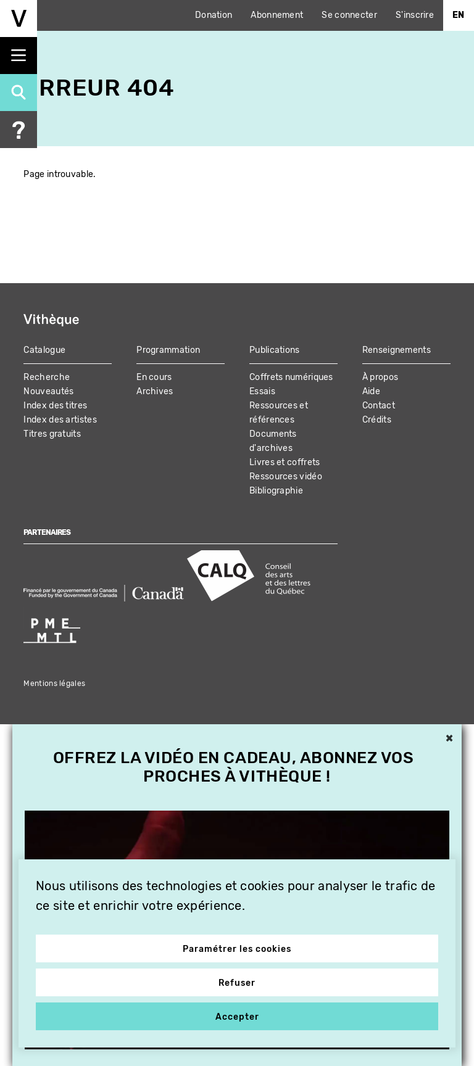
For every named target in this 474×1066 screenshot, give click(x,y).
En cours (154, 377)
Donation (213, 15)
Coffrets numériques (291, 377)
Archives (154, 391)
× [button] (449, 739)
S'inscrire (415, 15)
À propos (380, 377)
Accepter (237, 1017)
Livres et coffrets (284, 462)
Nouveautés (48, 391)
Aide (371, 391)
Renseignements (396, 350)
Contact (378, 405)
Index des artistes (59, 420)
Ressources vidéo (285, 476)
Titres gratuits (52, 434)
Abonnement (277, 15)
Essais (262, 391)
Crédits (376, 420)
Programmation (168, 350)
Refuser (237, 983)
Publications (274, 350)
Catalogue (44, 350)
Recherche (46, 377)
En (458, 15)
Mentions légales (54, 683)
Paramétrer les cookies (237, 949)
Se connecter (349, 15)
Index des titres (55, 405)
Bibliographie (276, 490)
